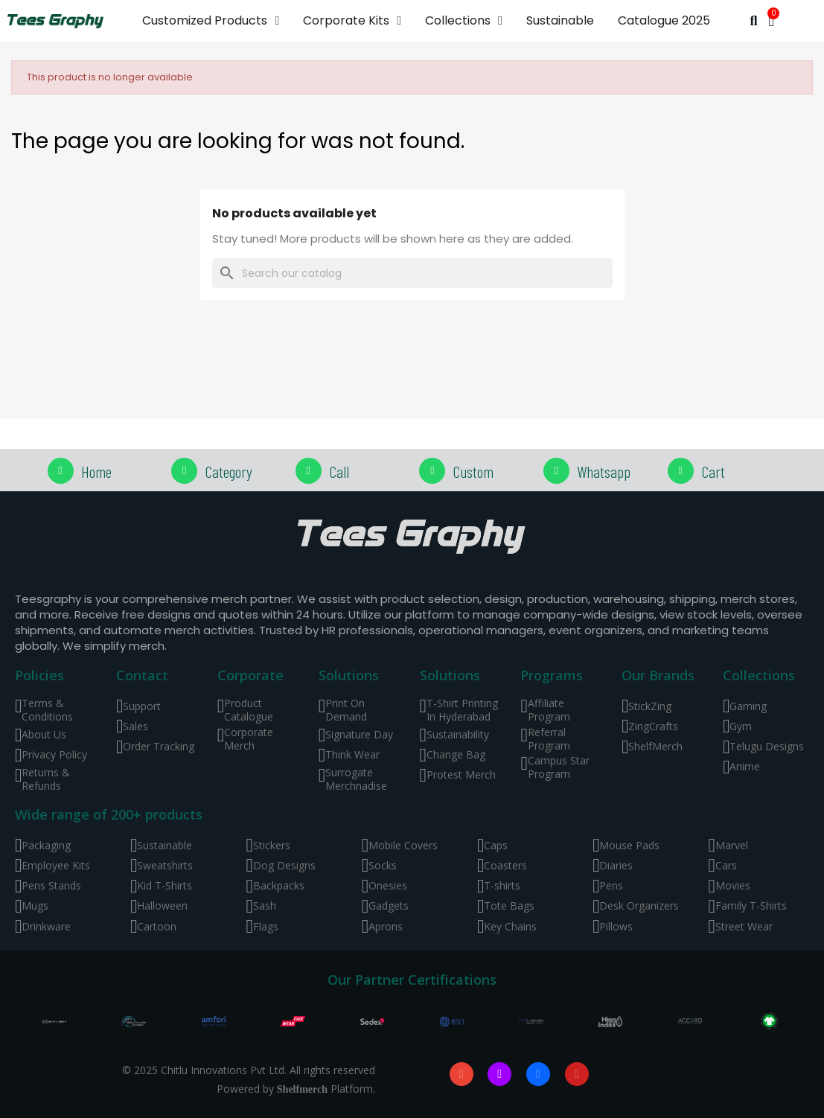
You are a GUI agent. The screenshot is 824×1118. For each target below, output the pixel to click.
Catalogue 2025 (664, 20)
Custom (473, 471)
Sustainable (560, 20)
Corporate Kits (352, 20)
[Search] (412, 273)
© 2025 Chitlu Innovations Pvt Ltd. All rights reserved (248, 1070)
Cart (713, 471)
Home (96, 471)
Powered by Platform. (296, 1089)
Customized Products (210, 20)
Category (228, 471)
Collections (463, 20)
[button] (753, 21)
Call (339, 471)
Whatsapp (603, 471)
